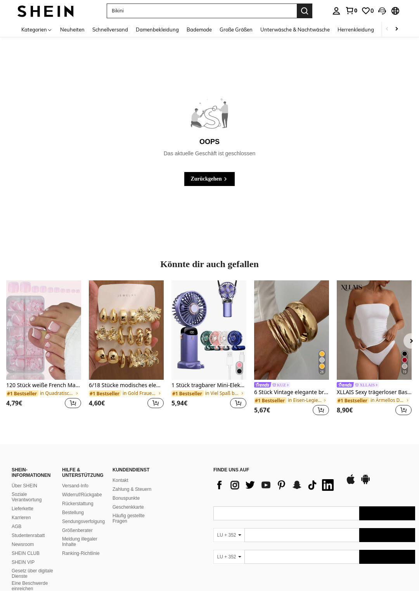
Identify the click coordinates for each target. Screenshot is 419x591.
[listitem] (43, 349)
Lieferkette (22, 508)
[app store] (350, 483)
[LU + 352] (228, 535)
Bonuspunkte (126, 498)
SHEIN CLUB (26, 553)
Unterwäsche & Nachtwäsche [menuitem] (295, 29)
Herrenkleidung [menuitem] (356, 29)
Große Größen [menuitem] (236, 29)
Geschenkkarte (128, 507)
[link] (351, 10)
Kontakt (120, 480)
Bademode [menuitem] (199, 29)
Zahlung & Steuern (132, 489)
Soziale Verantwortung (27, 497)
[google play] (365, 483)
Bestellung (73, 512)
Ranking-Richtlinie (81, 553)
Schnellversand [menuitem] (110, 29)
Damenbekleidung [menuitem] (157, 29)
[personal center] (336, 11)
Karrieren (21, 517)
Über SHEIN (24, 485)
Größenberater (77, 530)
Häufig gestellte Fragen (129, 518)
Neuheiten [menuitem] (72, 29)
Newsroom (23, 544)
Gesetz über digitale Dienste (32, 573)
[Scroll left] (387, 29)
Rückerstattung (77, 503)
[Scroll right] (396, 29)
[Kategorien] (36, 29)
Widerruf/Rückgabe (82, 494)
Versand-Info (75, 485)
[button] (382, 11)
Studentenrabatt (28, 535)
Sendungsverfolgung (83, 521)
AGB (16, 526)
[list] (275, 485)
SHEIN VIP (23, 562)
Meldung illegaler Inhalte (79, 541)
